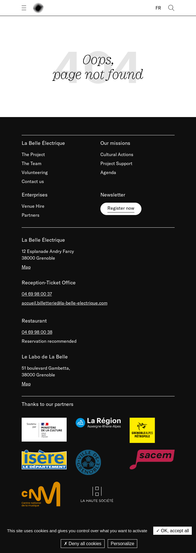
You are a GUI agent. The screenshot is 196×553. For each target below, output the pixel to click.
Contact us (33, 181)
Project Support (116, 163)
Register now (120, 208)
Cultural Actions (116, 154)
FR (158, 8)
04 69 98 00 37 (37, 294)
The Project (33, 154)
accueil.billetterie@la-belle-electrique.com (64, 303)
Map (26, 267)
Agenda (108, 172)
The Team (31, 163)
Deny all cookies (83, 543)
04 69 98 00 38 (37, 332)
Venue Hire (33, 206)
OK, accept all (172, 530)
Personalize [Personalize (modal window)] (122, 543)
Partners (30, 215)
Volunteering (35, 172)
